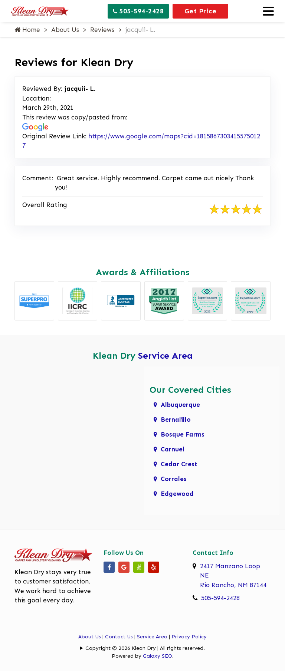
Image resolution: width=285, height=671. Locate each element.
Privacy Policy (189, 637)
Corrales (174, 479)
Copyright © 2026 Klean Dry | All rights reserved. (145, 648)
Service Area (165, 355)
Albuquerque (180, 404)
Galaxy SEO (157, 656)
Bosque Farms (182, 434)
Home (27, 29)
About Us (65, 29)
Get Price (200, 11)
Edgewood (177, 493)
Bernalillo (176, 419)
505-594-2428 (138, 11)
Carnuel (172, 449)
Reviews (102, 29)
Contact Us (119, 637)
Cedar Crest (179, 464)
